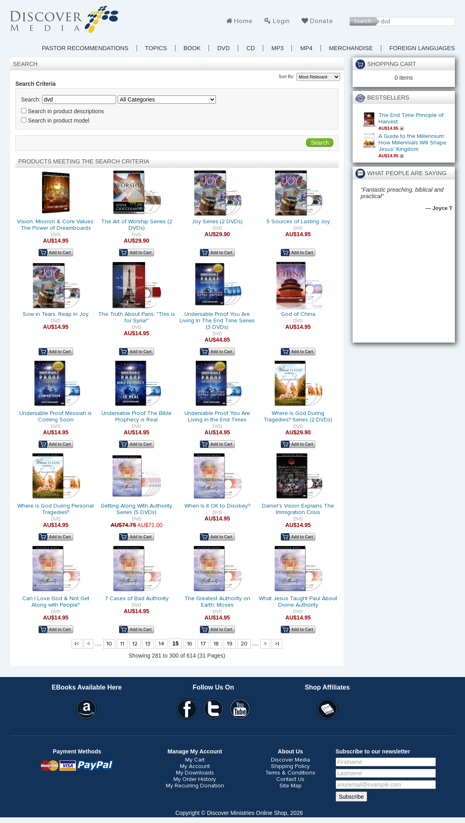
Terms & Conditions (290, 773)
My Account (195, 766)
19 (229, 644)
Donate (321, 21)
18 (216, 644)
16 (189, 644)
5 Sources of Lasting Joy (298, 221)
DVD (223, 48)
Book (192, 48)
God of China (298, 314)
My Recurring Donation (195, 786)
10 (109, 644)
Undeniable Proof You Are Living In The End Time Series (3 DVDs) (217, 320)
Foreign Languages (422, 48)
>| (277, 644)
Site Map (290, 786)
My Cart (195, 760)
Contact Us (290, 779)
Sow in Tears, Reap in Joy (56, 314)
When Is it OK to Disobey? (217, 506)
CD (250, 48)
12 (134, 644)
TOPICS (156, 48)
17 (203, 644)
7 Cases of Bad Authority (137, 598)
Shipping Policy (290, 766)
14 (161, 644)
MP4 (306, 48)
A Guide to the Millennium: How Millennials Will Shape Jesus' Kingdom (412, 142)
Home (243, 21)
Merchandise (351, 48)
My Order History (194, 779)
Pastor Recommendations (85, 48)
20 (244, 644)
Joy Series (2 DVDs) (217, 221)
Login (281, 21)
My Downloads (195, 773)
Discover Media (290, 760)
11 (122, 644)
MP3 (277, 48)
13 (147, 644)
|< (77, 644)
